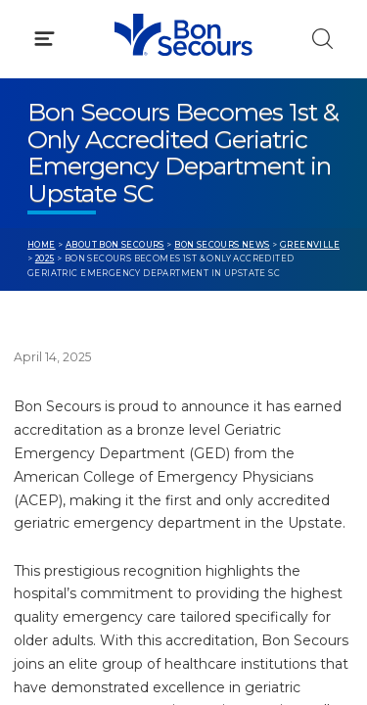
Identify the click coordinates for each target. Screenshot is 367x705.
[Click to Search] (322, 39)
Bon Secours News (222, 245)
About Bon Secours (115, 245)
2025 (45, 258)
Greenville (310, 245)
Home (41, 245)
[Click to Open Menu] (44, 39)
